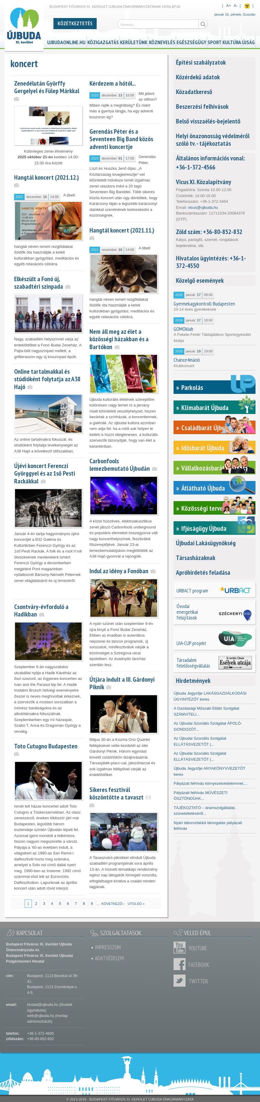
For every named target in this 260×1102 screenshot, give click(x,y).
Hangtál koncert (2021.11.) (121, 230)
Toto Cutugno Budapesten (45, 746)
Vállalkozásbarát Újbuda (212, 468)
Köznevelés (162, 41)
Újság (248, 41)
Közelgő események (200, 280)
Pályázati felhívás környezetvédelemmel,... (210, 783)
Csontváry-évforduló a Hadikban (41, 610)
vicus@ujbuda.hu (203, 207)
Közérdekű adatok (198, 77)
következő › (113, 904)
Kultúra (231, 41)
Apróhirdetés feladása (203, 572)
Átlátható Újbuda (203, 488)
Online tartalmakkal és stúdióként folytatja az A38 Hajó (47, 379)
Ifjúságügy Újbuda (203, 528)
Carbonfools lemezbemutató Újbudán (119, 465)
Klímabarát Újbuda (204, 407)
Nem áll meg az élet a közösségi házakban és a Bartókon (119, 339)
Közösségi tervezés (206, 508)
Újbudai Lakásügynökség (206, 543)
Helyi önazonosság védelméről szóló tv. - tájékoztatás (212, 140)
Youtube (181, 948)
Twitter (181, 981)
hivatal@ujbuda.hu (42, 1005)
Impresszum (108, 947)
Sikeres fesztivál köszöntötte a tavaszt (116, 793)
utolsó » (136, 904)
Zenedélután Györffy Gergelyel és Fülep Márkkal (46, 87)
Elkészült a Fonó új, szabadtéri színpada (38, 283)
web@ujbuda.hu (40, 1016)
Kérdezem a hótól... (112, 83)
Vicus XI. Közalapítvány (203, 182)
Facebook (181, 964)
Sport (214, 41)
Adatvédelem (109, 958)
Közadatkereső (194, 91)
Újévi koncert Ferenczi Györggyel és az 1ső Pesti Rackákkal (44, 473)
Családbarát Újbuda (206, 427)
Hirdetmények (193, 680)
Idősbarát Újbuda (202, 447)
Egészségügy (191, 41)
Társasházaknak (195, 557)
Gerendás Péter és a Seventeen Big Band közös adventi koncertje (121, 139)
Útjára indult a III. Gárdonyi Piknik (122, 683)
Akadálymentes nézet (247, 6)
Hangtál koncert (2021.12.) (46, 177)
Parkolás (192, 387)
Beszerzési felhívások (202, 106)
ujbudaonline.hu (66, 41)
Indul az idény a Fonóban (118, 571)
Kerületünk (133, 41)
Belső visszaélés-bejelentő (208, 121)
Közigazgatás (103, 41)
